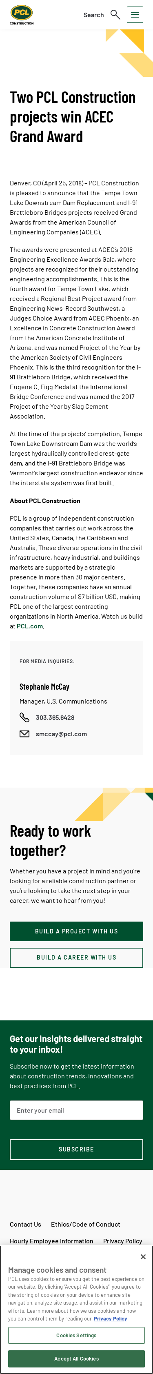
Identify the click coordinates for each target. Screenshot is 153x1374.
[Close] (143, 1257)
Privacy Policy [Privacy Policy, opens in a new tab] (110, 1318)
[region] (76, 1309)
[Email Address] (76, 1110)
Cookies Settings (76, 1335)
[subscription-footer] (76, 1149)
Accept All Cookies (76, 1358)
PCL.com (30, 626)
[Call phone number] (47, 717)
